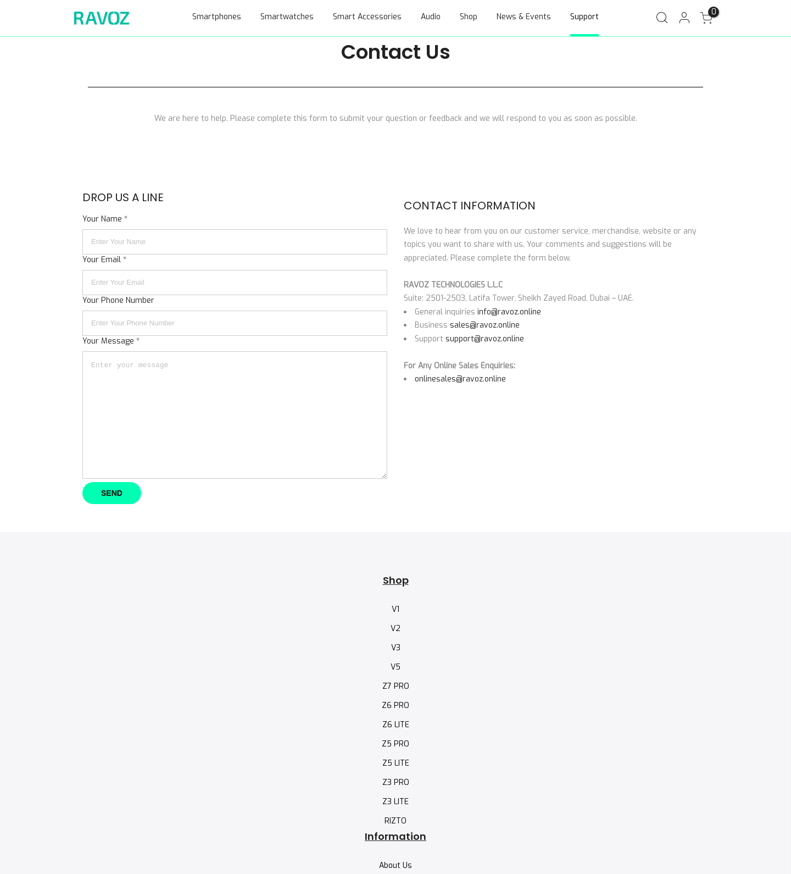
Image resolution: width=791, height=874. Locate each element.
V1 (395, 609)
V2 (395, 628)
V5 (395, 667)
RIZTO (395, 821)
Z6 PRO (395, 705)
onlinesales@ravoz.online (460, 379)
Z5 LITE (395, 763)
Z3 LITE (395, 801)
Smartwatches (287, 17)
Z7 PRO (395, 686)
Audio (431, 17)
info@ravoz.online (509, 312)
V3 (395, 648)
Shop (468, 17)
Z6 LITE (395, 725)
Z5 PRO (395, 744)
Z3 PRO (395, 782)
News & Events (524, 17)
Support (584, 17)
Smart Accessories (367, 17)
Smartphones (216, 17)
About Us (395, 865)
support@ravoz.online (484, 339)
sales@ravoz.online (485, 325)
